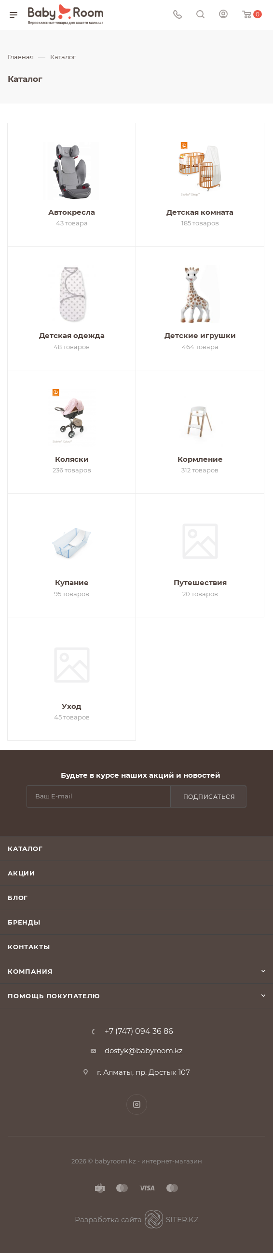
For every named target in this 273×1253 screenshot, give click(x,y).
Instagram (136, 1104)
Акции (21, 873)
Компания (30, 971)
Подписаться (209, 796)
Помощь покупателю (54, 996)
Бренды (24, 922)
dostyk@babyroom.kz (144, 1050)
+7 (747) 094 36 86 (139, 1031)
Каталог (25, 848)
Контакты (29, 947)
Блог (18, 897)
